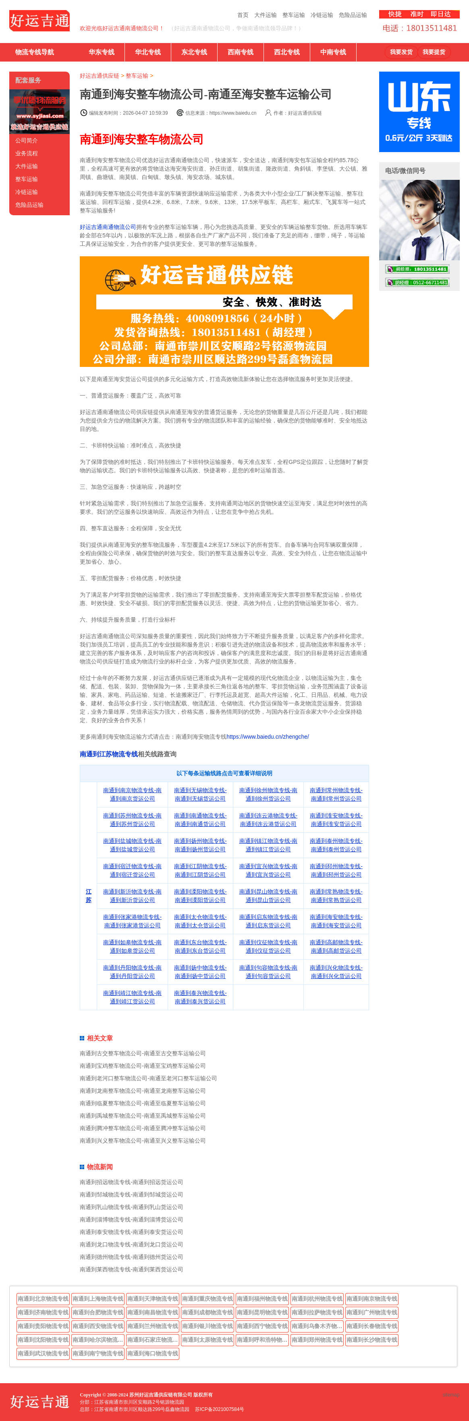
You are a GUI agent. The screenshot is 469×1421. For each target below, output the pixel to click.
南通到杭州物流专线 (317, 1298)
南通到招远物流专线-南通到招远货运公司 (131, 1182)
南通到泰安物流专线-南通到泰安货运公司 (131, 1232)
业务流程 (26, 153)
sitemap (451, 1395)
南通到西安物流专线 (98, 1326)
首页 (243, 15)
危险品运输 (353, 15)
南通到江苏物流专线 (109, 754)
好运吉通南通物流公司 (108, 227)
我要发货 (401, 52)
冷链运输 (322, 15)
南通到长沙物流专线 (372, 1340)
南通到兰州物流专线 (152, 1326)
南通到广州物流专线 (372, 1312)
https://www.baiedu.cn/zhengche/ (267, 736)
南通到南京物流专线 (372, 1298)
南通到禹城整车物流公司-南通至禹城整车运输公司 (143, 1115)
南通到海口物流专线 (152, 1353)
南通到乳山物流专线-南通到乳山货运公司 (131, 1207)
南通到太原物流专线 (207, 1340)
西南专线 (240, 52)
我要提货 (434, 52)
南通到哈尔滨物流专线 (99, 1340)
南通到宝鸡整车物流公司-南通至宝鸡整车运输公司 (143, 1066)
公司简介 (26, 140)
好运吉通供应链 (99, 75)
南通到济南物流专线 (43, 1312)
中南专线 (333, 52)
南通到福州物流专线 (262, 1298)
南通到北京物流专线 (43, 1298)
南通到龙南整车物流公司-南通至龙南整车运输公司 (143, 1090)
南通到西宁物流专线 (262, 1326)
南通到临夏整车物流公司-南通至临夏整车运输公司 (143, 1103)
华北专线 (148, 52)
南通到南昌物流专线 (152, 1312)
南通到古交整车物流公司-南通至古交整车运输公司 (143, 1053)
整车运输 (293, 15)
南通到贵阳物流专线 (43, 1326)
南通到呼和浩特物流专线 (263, 1340)
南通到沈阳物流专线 (43, 1340)
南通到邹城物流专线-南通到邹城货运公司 (131, 1194)
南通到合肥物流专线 (98, 1312)
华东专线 (101, 52)
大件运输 (265, 15)
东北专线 (194, 52)
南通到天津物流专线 (152, 1298)
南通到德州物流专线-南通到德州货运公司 (131, 1257)
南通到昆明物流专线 (262, 1312)
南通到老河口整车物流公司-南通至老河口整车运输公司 (148, 1078)
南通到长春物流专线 (372, 1326)
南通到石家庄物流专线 (153, 1340)
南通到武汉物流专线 (43, 1353)
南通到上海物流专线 (98, 1298)
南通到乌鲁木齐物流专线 (318, 1326)
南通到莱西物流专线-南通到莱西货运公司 (131, 1269)
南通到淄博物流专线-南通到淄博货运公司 (131, 1219)
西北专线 (287, 52)
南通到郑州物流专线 (317, 1340)
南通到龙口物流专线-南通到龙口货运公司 (131, 1244)
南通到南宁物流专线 (98, 1353)
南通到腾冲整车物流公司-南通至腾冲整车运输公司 (143, 1128)
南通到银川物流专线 (207, 1326)
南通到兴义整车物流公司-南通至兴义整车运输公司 (143, 1140)
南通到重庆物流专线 (207, 1298)
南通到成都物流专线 (207, 1312)
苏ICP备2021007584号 (220, 1409)
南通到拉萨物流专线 (317, 1312)
